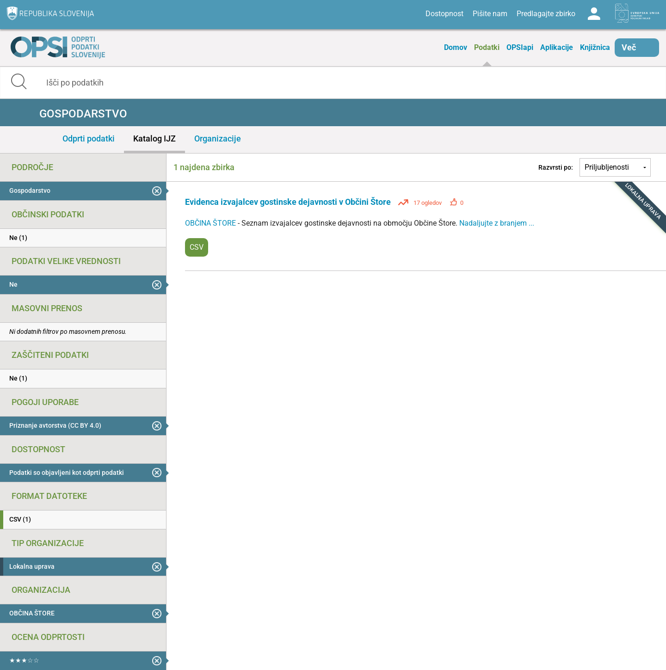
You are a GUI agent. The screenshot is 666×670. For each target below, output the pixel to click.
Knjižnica (595, 47)
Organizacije (217, 138)
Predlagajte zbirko (546, 13)
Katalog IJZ (154, 138)
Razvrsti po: (555, 167)
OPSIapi (519, 47)
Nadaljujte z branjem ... (496, 223)
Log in (594, 14)
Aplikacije (556, 47)
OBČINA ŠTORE (211, 223)
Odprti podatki (88, 138)
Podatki (487, 47)
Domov (455, 47)
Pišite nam (490, 13)
